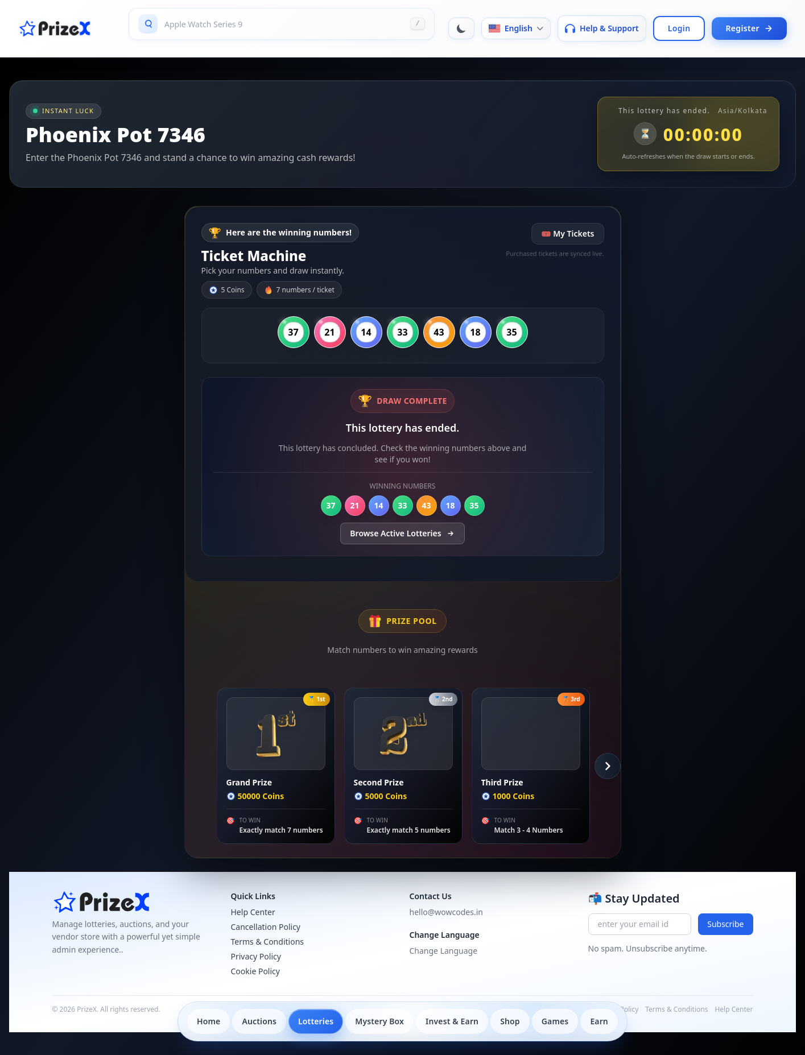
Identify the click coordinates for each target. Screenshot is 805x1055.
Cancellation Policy (266, 926)
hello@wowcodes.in (446, 912)
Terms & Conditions (267, 941)
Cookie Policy (255, 971)
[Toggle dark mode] (461, 28)
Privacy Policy (256, 956)
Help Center (253, 912)
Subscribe (725, 924)
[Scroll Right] (608, 766)
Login (679, 28)
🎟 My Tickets (567, 233)
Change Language (444, 950)
